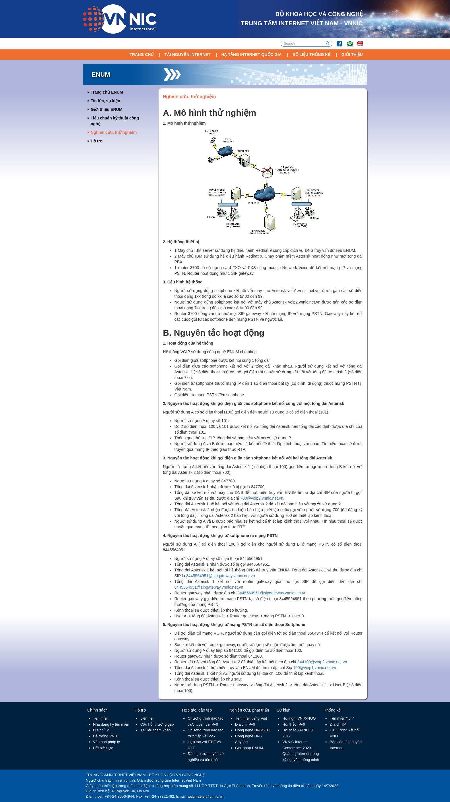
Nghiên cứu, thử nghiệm (114, 132)
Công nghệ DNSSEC (252, 730)
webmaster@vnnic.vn (205, 796)
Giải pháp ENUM (249, 748)
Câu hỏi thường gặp (157, 724)
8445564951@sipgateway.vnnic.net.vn (220, 575)
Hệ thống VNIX (105, 736)
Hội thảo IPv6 (293, 724)
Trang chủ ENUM (107, 92)
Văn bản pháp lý (106, 742)
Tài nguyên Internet (187, 54)
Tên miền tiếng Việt (251, 718)
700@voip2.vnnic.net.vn (261, 498)
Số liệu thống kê (311, 54)
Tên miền (100, 718)
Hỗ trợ (96, 141)
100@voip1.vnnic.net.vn (314, 667)
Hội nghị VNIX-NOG (299, 718)
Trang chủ (141, 54)
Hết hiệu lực (103, 748)
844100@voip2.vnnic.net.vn (322, 662)
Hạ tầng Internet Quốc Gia (251, 54)
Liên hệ (146, 718)
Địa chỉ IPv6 (245, 724)
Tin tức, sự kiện (105, 100)
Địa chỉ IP (101, 730)
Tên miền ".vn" (342, 718)
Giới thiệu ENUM (106, 109)
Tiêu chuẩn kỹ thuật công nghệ (115, 121)
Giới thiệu (352, 54)
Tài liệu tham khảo (155, 730)
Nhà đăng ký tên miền (111, 724)
